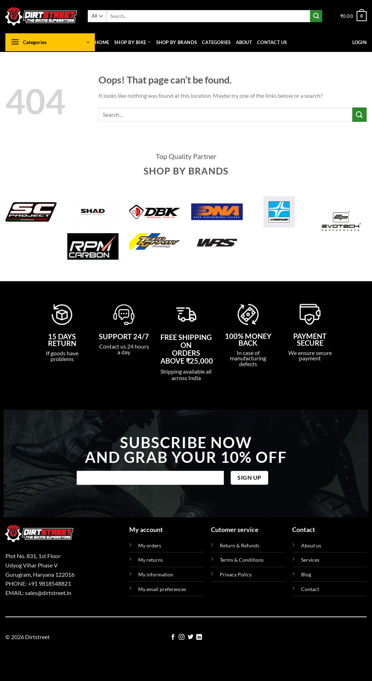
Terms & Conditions (242, 560)
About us (311, 545)
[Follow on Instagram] (181, 637)
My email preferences (162, 589)
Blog (306, 574)
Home (102, 42)
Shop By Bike (132, 42)
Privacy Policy (236, 574)
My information (155, 574)
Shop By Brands (176, 42)
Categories (216, 42)
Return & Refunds (239, 545)
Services (310, 560)
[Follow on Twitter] (190, 637)
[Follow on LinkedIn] (199, 637)
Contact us (272, 42)
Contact (310, 589)
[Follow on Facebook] (173, 637)
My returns (150, 560)
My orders (149, 545)
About (244, 42)
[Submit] (316, 16)
